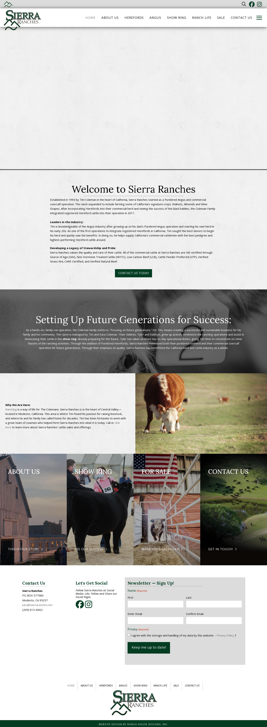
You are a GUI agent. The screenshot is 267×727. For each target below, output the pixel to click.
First (130, 597)
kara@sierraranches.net (37, 605)
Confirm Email (194, 614)
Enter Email (135, 614)
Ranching (11, 409)
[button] (244, 4)
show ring (69, 339)
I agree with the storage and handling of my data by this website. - (183, 635)
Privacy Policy (225, 635)
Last (189, 597)
